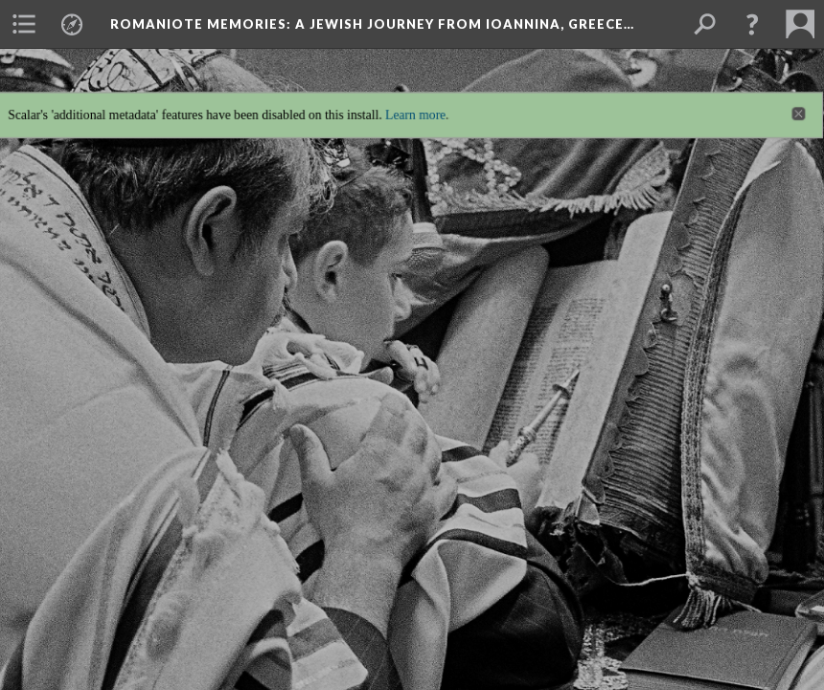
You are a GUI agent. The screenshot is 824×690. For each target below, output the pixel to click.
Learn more (415, 104)
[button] (752, 24)
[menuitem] (24, 24)
